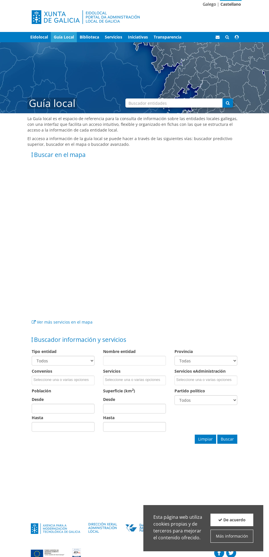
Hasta (37, 417)
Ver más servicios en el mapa (62, 322)
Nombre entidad (119, 351)
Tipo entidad (44, 351)
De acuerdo (232, 519)
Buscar (227, 439)
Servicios (112, 371)
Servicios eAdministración (200, 371)
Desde (38, 399)
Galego (209, 4)
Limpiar (205, 439)
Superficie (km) (119, 390)
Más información (232, 536)
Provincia (183, 351)
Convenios (42, 371)
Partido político (189, 390)
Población (41, 390)
